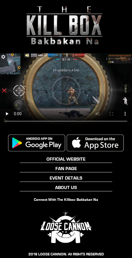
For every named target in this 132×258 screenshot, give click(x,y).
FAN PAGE (66, 168)
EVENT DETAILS (66, 178)
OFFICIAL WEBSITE (66, 159)
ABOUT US (66, 187)
